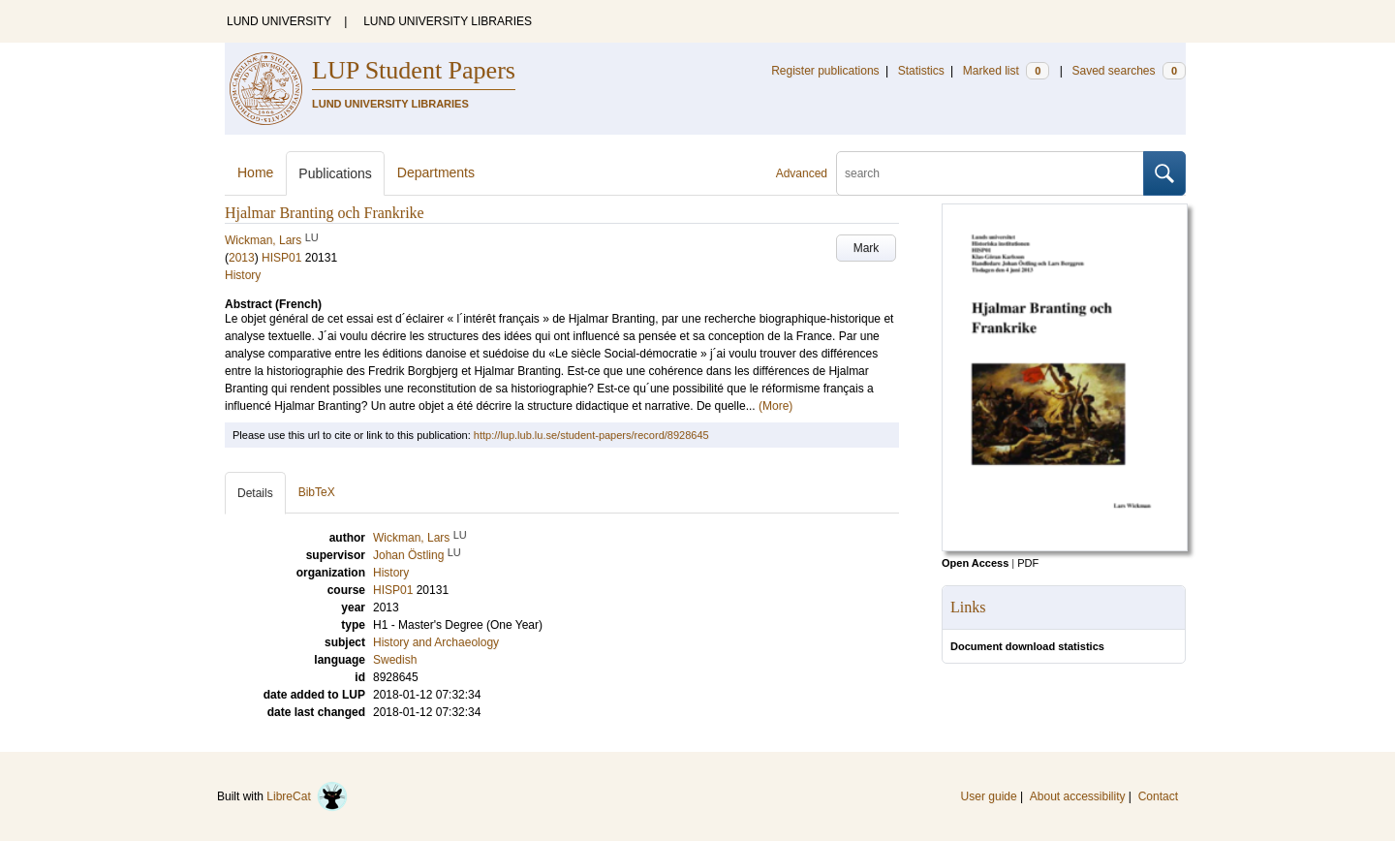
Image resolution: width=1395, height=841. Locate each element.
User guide (989, 796)
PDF (1027, 563)
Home (255, 172)
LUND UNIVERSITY (279, 21)
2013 (242, 258)
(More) (775, 406)
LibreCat (307, 796)
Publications (335, 173)
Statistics (921, 71)
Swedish (395, 660)
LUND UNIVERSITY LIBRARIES (447, 21)
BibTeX (316, 492)
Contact (1158, 796)
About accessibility (1078, 796)
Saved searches (1128, 71)
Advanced (801, 173)
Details (255, 493)
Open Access (975, 563)
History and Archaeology (436, 642)
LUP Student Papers (413, 70)
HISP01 (281, 258)
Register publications (825, 71)
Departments (436, 172)
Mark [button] (866, 248)
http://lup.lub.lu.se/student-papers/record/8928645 (591, 435)
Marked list (1006, 71)
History (243, 275)
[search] (990, 173)
